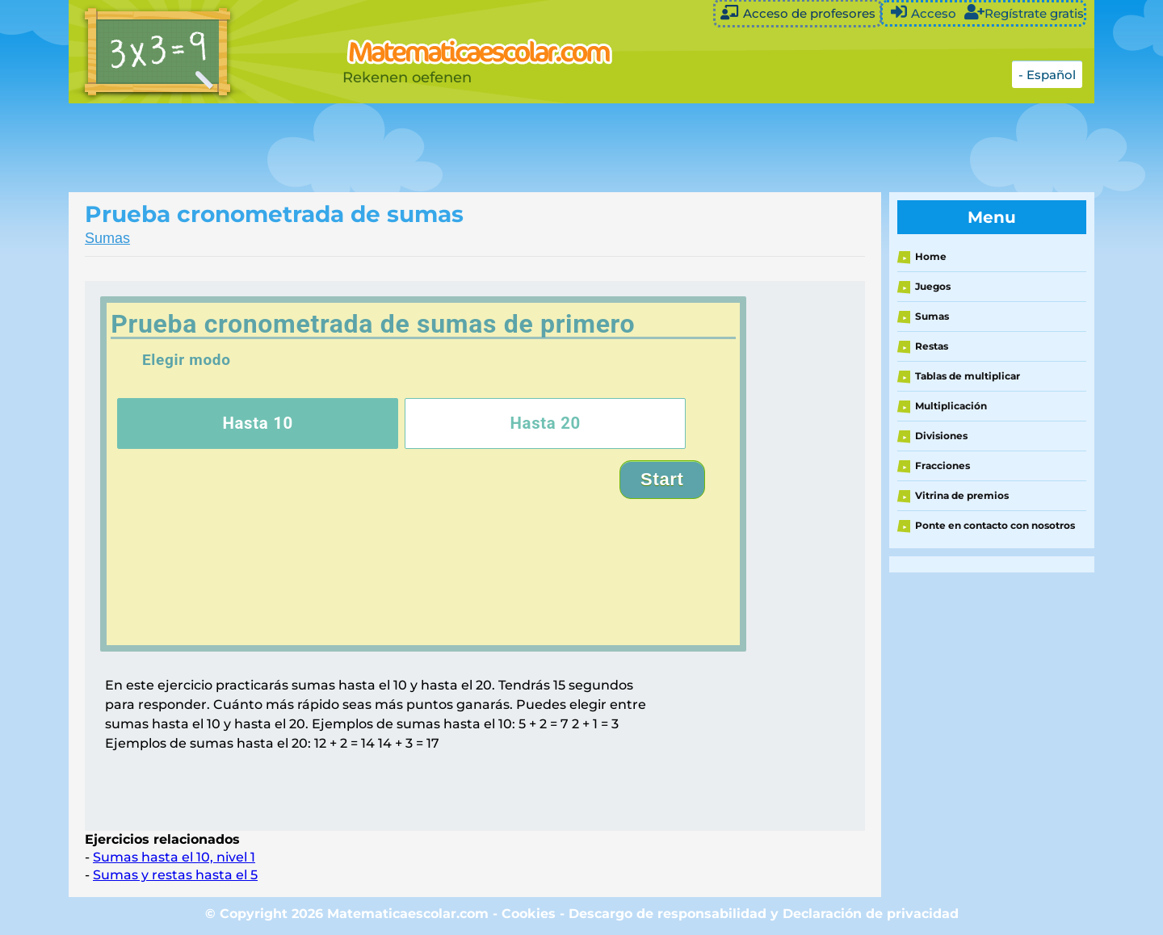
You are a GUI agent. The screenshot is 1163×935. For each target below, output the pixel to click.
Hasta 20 (545, 423)
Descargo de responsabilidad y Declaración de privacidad (764, 913)
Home (931, 256)
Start (662, 479)
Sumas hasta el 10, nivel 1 (174, 857)
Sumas (107, 238)
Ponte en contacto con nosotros (995, 525)
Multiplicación (951, 406)
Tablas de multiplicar (967, 376)
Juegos (933, 286)
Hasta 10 (257, 423)
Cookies (529, 913)
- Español (1047, 74)
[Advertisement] (472, 147)
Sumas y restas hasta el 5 (175, 875)
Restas (931, 346)
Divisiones (941, 436)
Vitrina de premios (962, 495)
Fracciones (942, 465)
